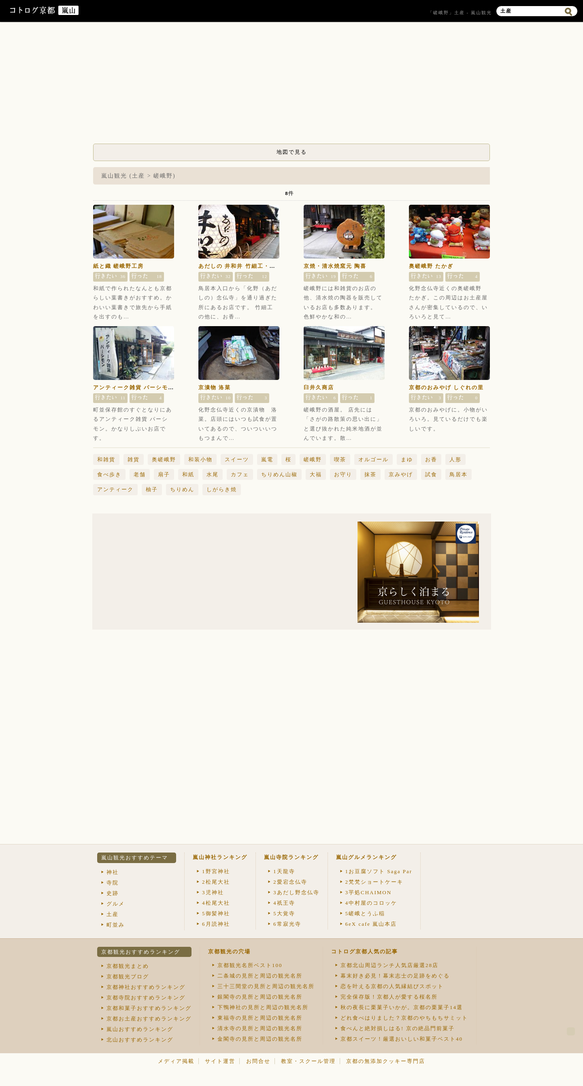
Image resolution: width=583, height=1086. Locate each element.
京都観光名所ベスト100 (250, 965)
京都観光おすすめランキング (140, 952)
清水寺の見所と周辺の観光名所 (259, 1028)
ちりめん (182, 489)
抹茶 (370, 474)
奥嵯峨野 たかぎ (431, 266)
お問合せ (258, 1061)
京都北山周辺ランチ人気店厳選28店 (389, 965)
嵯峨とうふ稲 (365, 913)
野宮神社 (216, 871)
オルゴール (373, 459)
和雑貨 (106, 459)
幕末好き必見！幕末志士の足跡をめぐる (395, 976)
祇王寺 (284, 903)
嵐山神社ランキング (220, 857)
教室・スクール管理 (308, 1061)
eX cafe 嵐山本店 (371, 924)
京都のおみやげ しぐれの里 (446, 387)
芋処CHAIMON (368, 892)
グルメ (115, 904)
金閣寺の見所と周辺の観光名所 (259, 1039)
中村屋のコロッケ (371, 903)
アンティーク (115, 489)
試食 (431, 474)
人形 (455, 459)
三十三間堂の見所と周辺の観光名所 (266, 986)
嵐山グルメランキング (366, 857)
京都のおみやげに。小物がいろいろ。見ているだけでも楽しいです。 (448, 419)
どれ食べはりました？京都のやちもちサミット (404, 1018)
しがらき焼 (221, 489)
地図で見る (292, 152)
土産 (112, 914)
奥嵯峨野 (164, 459)
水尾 (212, 474)
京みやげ (401, 474)
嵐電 (267, 459)
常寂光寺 (287, 924)
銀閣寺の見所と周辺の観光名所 (259, 997)
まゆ (407, 459)
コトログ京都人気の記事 (364, 951)
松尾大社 (216, 882)
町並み (115, 925)
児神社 (213, 892)
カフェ (240, 474)
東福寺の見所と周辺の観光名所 (259, 1018)
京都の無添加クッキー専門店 (385, 1061)
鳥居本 (458, 474)
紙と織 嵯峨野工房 (118, 266)
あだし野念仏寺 (296, 892)
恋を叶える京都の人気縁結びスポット (392, 986)
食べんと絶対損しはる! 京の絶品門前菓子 (397, 1028)
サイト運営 (220, 1061)
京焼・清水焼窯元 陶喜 (335, 266)
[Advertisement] (291, 85)
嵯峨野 (313, 459)
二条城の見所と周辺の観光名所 (259, 976)
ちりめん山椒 (279, 474)
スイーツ (237, 459)
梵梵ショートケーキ (374, 882)
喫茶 (340, 459)
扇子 (164, 474)
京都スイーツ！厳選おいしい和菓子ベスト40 (401, 1039)
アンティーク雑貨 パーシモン (133, 387)
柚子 (152, 489)
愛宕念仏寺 (290, 882)
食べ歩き (109, 474)
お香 (431, 459)
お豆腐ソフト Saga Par (379, 871)
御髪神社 (216, 913)
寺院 (112, 883)
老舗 (140, 474)
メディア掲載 (176, 1061)
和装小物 (200, 459)
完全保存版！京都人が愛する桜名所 (389, 997)
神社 (112, 872)
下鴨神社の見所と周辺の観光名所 (263, 1007)
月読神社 (216, 924)
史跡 (112, 893)
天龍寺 (284, 871)
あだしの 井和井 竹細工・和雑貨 (243, 266)
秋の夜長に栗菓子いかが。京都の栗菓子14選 (401, 1007)
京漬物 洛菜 (214, 387)
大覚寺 (284, 913)
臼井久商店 (319, 387)
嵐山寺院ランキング (291, 857)
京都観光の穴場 (229, 951)
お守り (343, 474)
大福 (316, 474)
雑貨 (134, 459)
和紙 (188, 474)
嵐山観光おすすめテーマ (134, 858)
